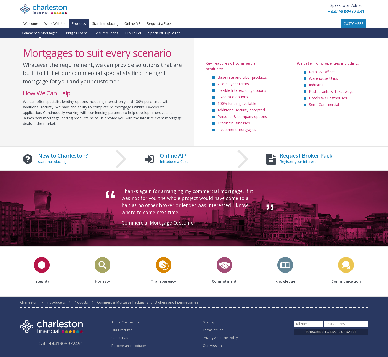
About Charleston (125, 322)
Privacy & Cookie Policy (220, 338)
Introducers (56, 302)
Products (81, 302)
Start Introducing (105, 23)
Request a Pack (159, 23)
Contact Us (119, 338)
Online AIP (132, 23)
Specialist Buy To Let (164, 33)
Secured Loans (106, 33)
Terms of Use (213, 330)
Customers (353, 23)
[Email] (346, 324)
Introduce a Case (174, 161)
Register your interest (298, 161)
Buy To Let (133, 33)
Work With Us (54, 23)
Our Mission (212, 345)
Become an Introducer (128, 345)
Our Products (121, 330)
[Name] (308, 324)
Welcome (30, 23)
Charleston (29, 302)
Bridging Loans (76, 33)
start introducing (52, 161)
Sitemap (209, 322)
